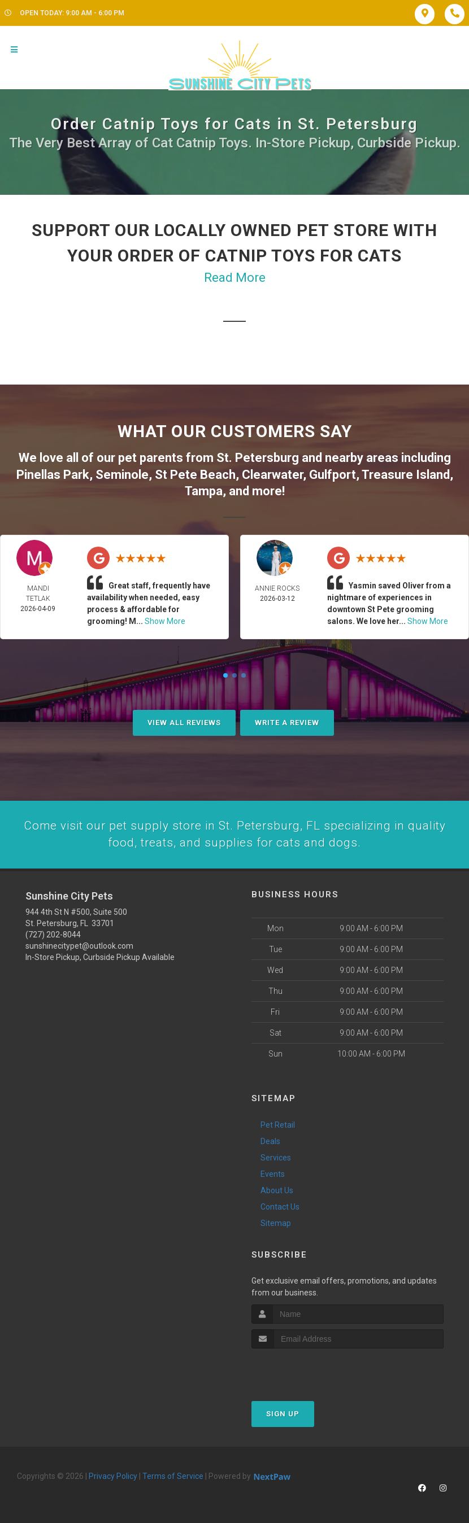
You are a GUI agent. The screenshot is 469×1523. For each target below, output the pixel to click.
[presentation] (311, 1369)
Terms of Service (172, 1475)
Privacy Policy (113, 1475)
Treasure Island (406, 473)
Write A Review (287, 721)
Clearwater (272, 473)
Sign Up (282, 1413)
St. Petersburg (257, 457)
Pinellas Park (52, 473)
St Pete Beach (195, 473)
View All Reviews (184, 721)
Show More (165, 619)
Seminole (122, 473)
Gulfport (332, 473)
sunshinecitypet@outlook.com (79, 945)
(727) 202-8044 (53, 934)
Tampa (204, 489)
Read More (235, 277)
